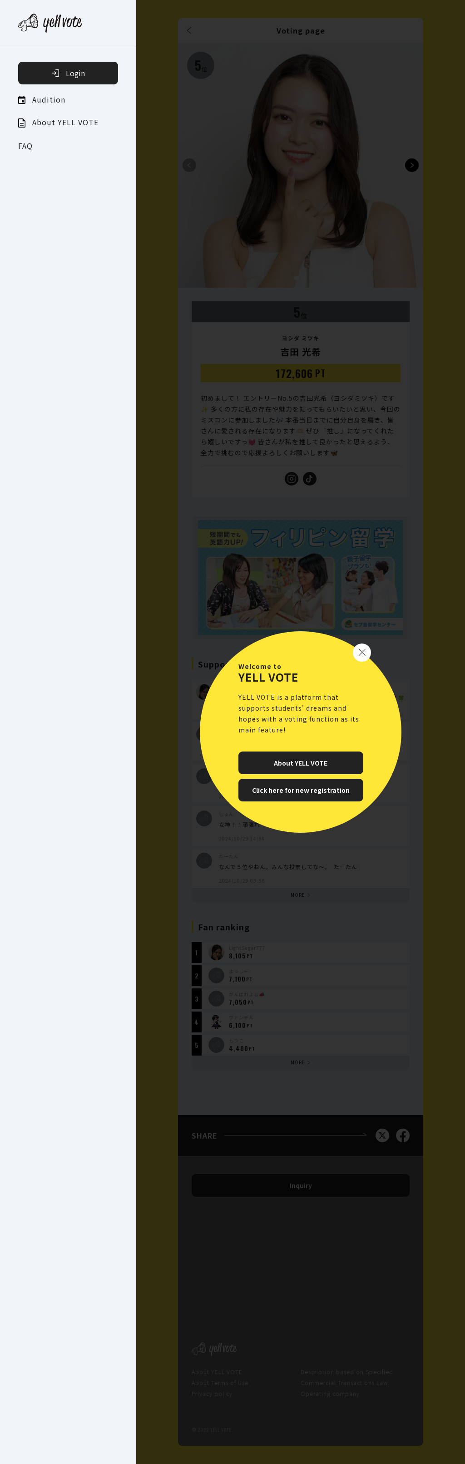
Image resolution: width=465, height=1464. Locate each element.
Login (68, 73)
